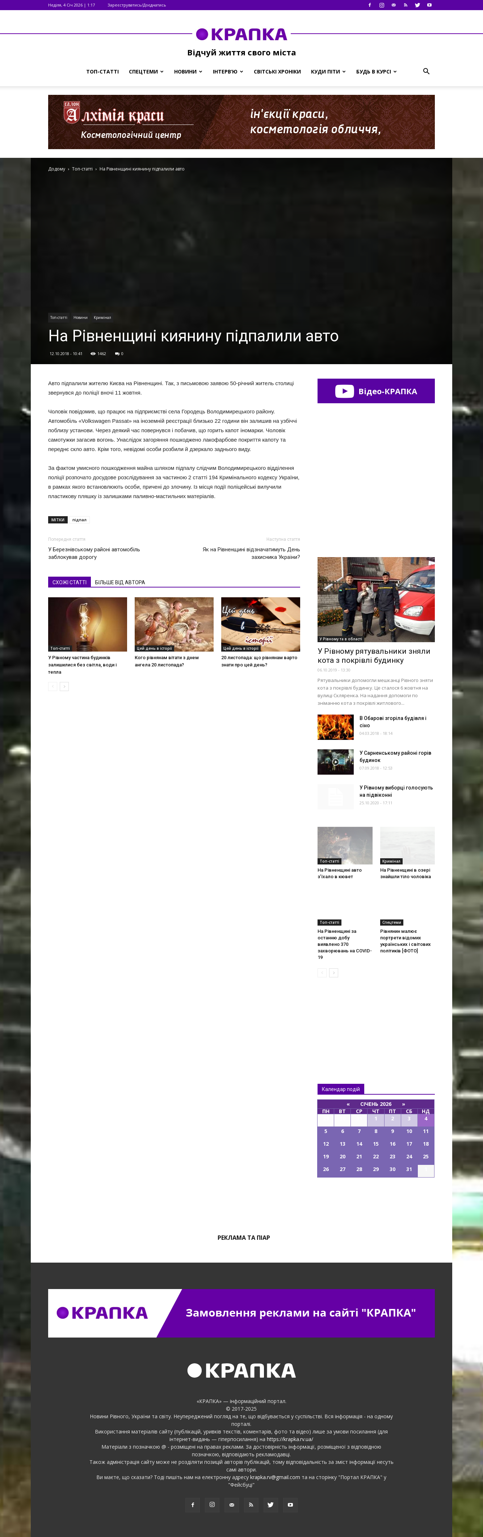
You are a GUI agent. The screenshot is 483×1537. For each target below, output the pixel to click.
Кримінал (102, 317)
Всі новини (341, 1018)
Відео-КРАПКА (376, 391)
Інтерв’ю (228, 71)
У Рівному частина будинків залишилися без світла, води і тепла (82, 665)
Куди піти (328, 71)
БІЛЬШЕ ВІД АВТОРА (120, 582)
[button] (426, 71)
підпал (79, 519)
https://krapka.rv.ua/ (290, 1439)
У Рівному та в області (341, 638)
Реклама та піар (244, 1238)
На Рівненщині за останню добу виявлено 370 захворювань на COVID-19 (345, 944)
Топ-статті (102, 71)
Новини (188, 71)
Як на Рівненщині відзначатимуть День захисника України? (251, 553)
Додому (56, 169)
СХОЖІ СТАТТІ (69, 582)
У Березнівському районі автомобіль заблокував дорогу (94, 553)
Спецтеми (146, 71)
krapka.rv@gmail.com (275, 1477)
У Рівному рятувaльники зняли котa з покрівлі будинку (374, 656)
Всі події (376, 1202)
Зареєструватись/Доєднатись (137, 5)
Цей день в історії (154, 648)
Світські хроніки (277, 71)
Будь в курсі (376, 71)
